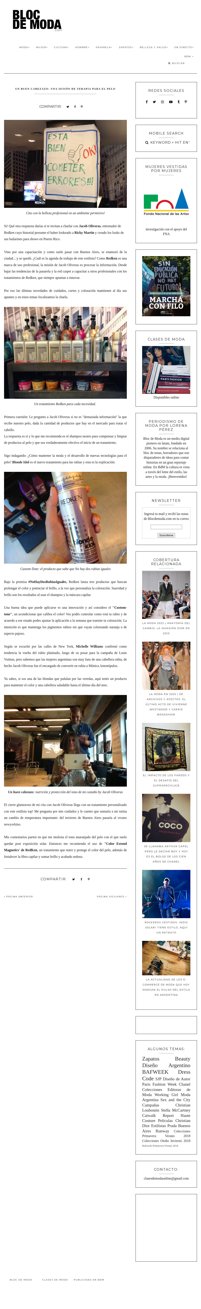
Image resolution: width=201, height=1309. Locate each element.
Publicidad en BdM (89, 1279)
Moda (24, 47)
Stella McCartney (175, 1110)
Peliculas (165, 1120)
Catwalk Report (158, 1115)
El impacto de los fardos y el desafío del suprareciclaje (166, 780)
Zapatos (126, 47)
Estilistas (158, 1125)
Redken (111, 258)
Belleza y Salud (154, 47)
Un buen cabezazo (21, 792)
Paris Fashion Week (159, 1084)
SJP (158, 1079)
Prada (172, 1125)
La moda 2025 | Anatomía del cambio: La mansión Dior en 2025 (166, 628)
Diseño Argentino (166, 1065)
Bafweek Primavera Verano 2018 (160, 1145)
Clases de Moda (55, 1279)
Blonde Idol (20, 462)
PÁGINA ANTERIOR (18, 896)
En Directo (184, 47)
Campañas (150, 1105)
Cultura (61, 47)
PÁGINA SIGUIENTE (112, 896)
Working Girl (166, 1094)
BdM (189, 56)
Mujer (42, 47)
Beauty (183, 1059)
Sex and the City (175, 1100)
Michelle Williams (89, 646)
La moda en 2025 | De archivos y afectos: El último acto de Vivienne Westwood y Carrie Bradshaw (166, 704)
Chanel (184, 1084)
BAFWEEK (155, 1072)
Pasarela (104, 47)
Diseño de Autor (176, 1079)
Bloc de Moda (21, 1279)
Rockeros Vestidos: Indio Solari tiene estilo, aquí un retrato (166, 927)
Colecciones (152, 1089)
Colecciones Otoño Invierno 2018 (166, 1141)
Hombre (82, 47)
